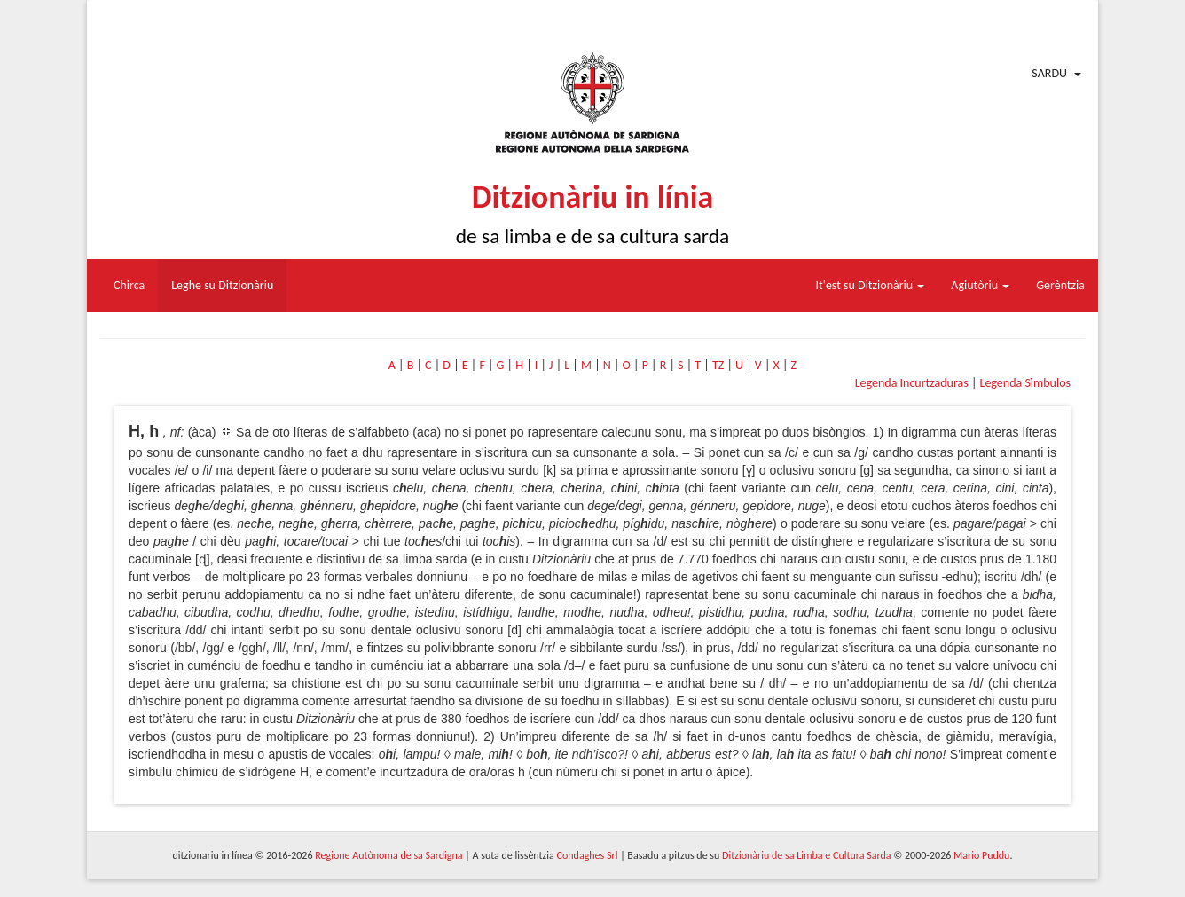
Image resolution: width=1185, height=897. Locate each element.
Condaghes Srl (587, 855)
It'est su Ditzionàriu (870, 285)
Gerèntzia (1060, 285)
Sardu (1049, 73)
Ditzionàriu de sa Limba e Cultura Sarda (806, 855)
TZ (718, 365)
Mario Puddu (981, 855)
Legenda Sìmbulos (1025, 382)
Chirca (129, 285)
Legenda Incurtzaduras (912, 382)
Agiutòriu (980, 285)
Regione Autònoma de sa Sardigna (388, 855)
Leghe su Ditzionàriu (222, 285)
